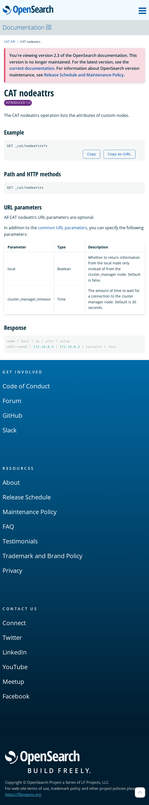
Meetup (13, 681)
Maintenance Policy (30, 511)
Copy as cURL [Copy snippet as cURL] (119, 154)
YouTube (15, 667)
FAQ (8, 526)
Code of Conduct (26, 386)
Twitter (12, 637)
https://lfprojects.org (23, 794)
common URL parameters (62, 227)
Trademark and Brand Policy (42, 556)
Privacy (12, 570)
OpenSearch (29, 10)
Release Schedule (27, 497)
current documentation (31, 68)
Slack (10, 430)
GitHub (12, 415)
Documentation (27, 27)
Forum (12, 400)
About (11, 482)
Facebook (16, 696)
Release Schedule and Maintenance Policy (84, 75)
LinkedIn (15, 652)
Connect (14, 623)
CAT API (9, 41)
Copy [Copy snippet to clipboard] (91, 154)
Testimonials (20, 541)
